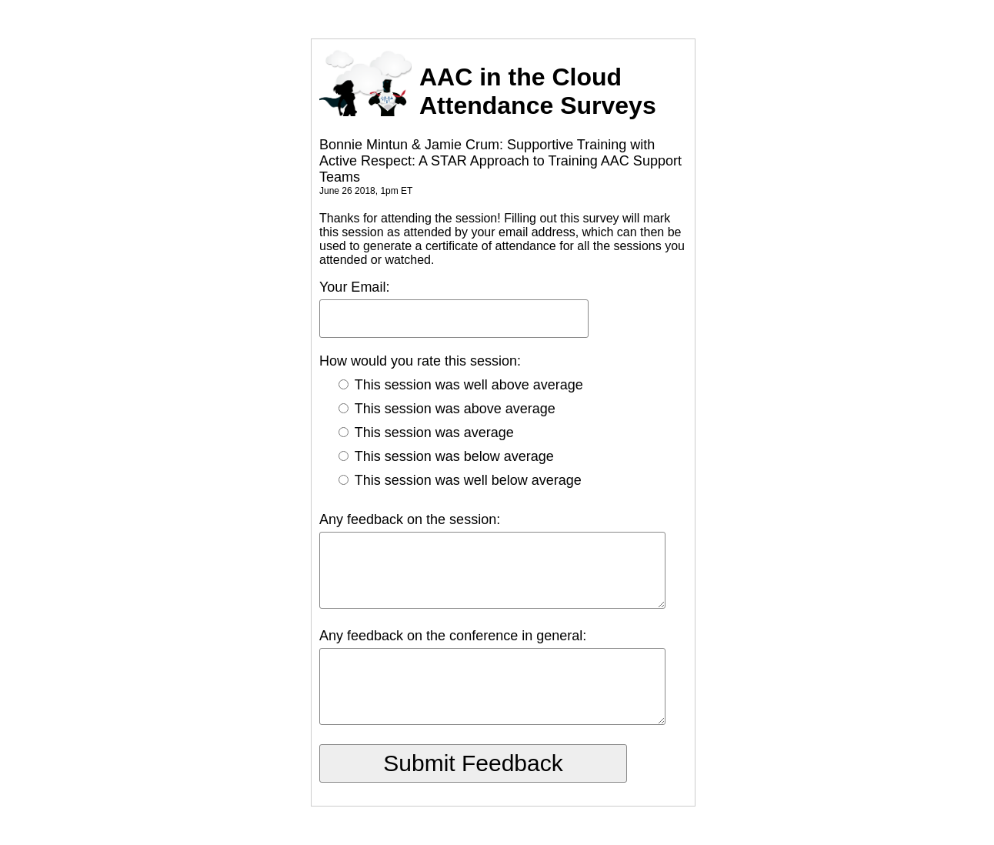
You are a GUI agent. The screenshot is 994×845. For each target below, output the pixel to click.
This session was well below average (460, 480)
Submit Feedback (472, 763)
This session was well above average (461, 384)
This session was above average (447, 408)
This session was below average (446, 456)
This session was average (426, 432)
